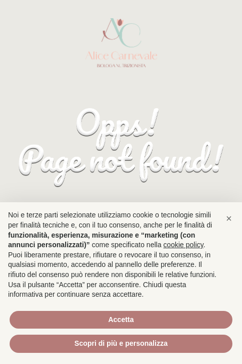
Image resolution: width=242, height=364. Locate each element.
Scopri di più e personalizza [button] (120, 343)
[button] (229, 218)
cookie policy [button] (183, 245)
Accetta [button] (121, 319)
